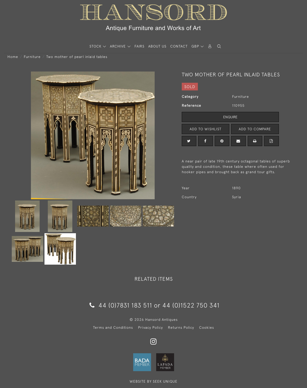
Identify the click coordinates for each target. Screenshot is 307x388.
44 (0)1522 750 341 (191, 305)
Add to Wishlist (205, 129)
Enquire (230, 117)
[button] (219, 46)
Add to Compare (255, 129)
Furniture (32, 57)
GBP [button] (195, 46)
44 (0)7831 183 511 (121, 305)
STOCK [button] (96, 46)
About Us (157, 46)
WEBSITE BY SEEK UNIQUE (153, 381)
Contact (179, 46)
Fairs (139, 46)
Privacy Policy (150, 327)
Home (12, 57)
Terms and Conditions (113, 327)
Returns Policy (181, 327)
